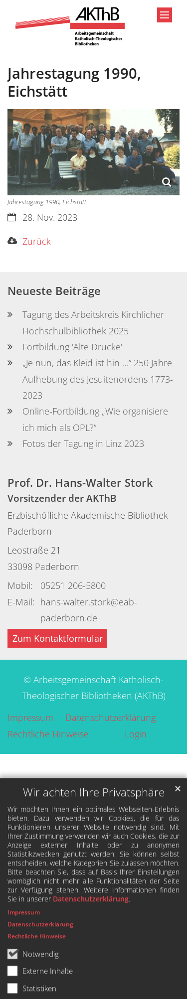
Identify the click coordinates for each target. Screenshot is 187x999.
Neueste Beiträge (54, 290)
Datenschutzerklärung (91, 934)
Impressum (23, 947)
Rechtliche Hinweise (36, 971)
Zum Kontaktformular (57, 638)
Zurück (36, 241)
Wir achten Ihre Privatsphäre (94, 827)
